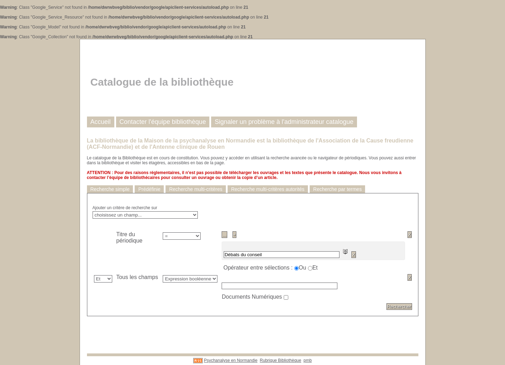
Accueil (100, 121)
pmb (308, 360)
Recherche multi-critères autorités (267, 189)
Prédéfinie (149, 189)
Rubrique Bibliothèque (280, 360)
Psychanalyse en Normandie (230, 360)
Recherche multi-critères (195, 189)
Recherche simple (110, 189)
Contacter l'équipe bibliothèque (163, 121)
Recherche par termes (337, 189)
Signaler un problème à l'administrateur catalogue (284, 121)
